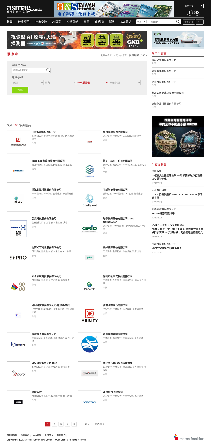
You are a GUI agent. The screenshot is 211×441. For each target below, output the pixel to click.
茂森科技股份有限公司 (44, 218)
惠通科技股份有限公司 (164, 81)
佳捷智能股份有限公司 (44, 131)
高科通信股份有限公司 (164, 209)
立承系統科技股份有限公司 (46, 276)
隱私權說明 (12, 435)
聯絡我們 (61, 435)
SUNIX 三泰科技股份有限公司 (168, 224)
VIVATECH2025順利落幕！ (167, 248)
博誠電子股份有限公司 (44, 334)
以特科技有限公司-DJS (44, 363)
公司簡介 (49, 435)
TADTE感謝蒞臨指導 (163, 213)
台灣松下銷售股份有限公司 (46, 247)
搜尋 (20, 89)
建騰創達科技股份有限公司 (166, 103)
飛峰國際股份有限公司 (115, 247)
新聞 (10, 21)
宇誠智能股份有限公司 (115, 189)
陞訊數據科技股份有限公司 (46, 189)
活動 (112, 21)
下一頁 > (85, 424)
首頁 (115, 55)
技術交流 (41, 21)
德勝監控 (37, 391)
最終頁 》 (100, 424)
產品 (87, 21)
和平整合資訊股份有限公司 (118, 363)
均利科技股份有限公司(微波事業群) (51, 305)
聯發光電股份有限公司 (164, 60)
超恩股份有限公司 (113, 391)
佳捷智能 (157, 171)
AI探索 (56, 21)
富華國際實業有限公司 (115, 334)
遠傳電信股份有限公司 (115, 131)
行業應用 (24, 21)
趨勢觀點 (72, 21)
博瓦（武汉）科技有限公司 (118, 160)
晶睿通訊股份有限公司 (164, 71)
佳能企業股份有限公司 (115, 305)
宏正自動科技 (159, 190)
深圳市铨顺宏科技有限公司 (118, 276)
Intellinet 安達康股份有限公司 (48, 160)
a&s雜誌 (126, 21)
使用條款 (25, 435)
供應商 (99, 21)
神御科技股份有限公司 (164, 243)
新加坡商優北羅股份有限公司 (168, 92)
